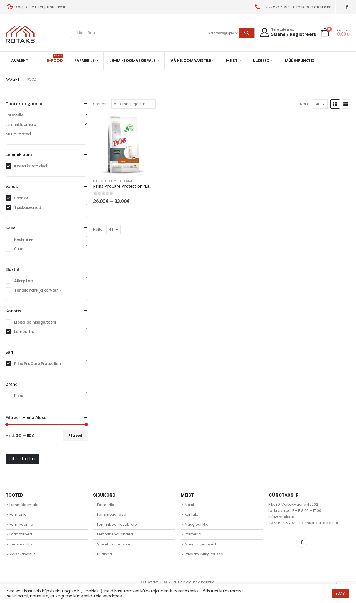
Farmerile (84, 60)
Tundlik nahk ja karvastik (37, 290)
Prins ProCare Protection (37, 363)
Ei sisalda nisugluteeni (35, 322)
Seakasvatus (21, 544)
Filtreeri (75, 435)
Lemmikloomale (122, 181)
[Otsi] (246, 33)
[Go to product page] (123, 144)
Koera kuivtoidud (30, 166)
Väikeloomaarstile (190, 60)
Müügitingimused (200, 544)
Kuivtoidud (101, 181)
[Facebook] (346, 7)
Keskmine (23, 239)
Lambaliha (24, 331)
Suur (18, 249)
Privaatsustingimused (204, 554)
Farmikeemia (21, 524)
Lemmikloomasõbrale (132, 60)
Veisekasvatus (22, 554)
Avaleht (19, 60)
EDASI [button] (341, 593)
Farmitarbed (20, 534)
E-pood (55, 58)
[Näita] (320, 104)
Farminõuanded (111, 514)
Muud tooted (18, 134)
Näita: (305, 103)
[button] (335, 104)
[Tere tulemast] (287, 32)
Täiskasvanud (27, 207)
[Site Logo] (20, 34)
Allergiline (23, 281)
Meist (231, 60)
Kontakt (191, 514)
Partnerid (193, 534)
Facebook (301, 542)
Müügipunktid (300, 60)
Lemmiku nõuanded (115, 534)
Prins (18, 395)
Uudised (261, 60)
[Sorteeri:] (133, 104)
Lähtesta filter (22, 458)
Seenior (21, 198)
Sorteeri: (100, 103)
